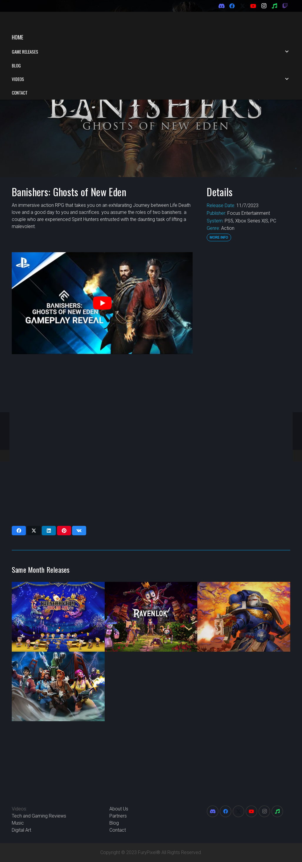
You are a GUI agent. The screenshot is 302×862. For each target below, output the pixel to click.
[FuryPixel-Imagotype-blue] (47, 20)
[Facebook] (232, 6)
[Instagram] (263, 6)
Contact (117, 830)
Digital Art (21, 830)
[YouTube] (253, 6)
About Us (118, 809)
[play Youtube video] (102, 273)
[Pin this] (64, 501)
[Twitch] (285, 6)
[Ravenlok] (151, 587)
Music (18, 823)
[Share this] (19, 501)
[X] (242, 6)
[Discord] (221, 6)
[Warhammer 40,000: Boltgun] (243, 587)
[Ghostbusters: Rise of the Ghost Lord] (58, 657)
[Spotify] (274, 6)
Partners (118, 816)
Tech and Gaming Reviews (39, 816)
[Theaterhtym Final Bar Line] (58, 587)
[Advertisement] (248, 310)
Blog (114, 823)
